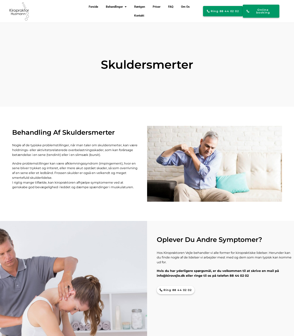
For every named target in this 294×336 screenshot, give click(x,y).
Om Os (185, 6)
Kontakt (139, 15)
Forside (93, 6)
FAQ (170, 6)
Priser (156, 6)
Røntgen (139, 6)
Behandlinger (116, 6)
